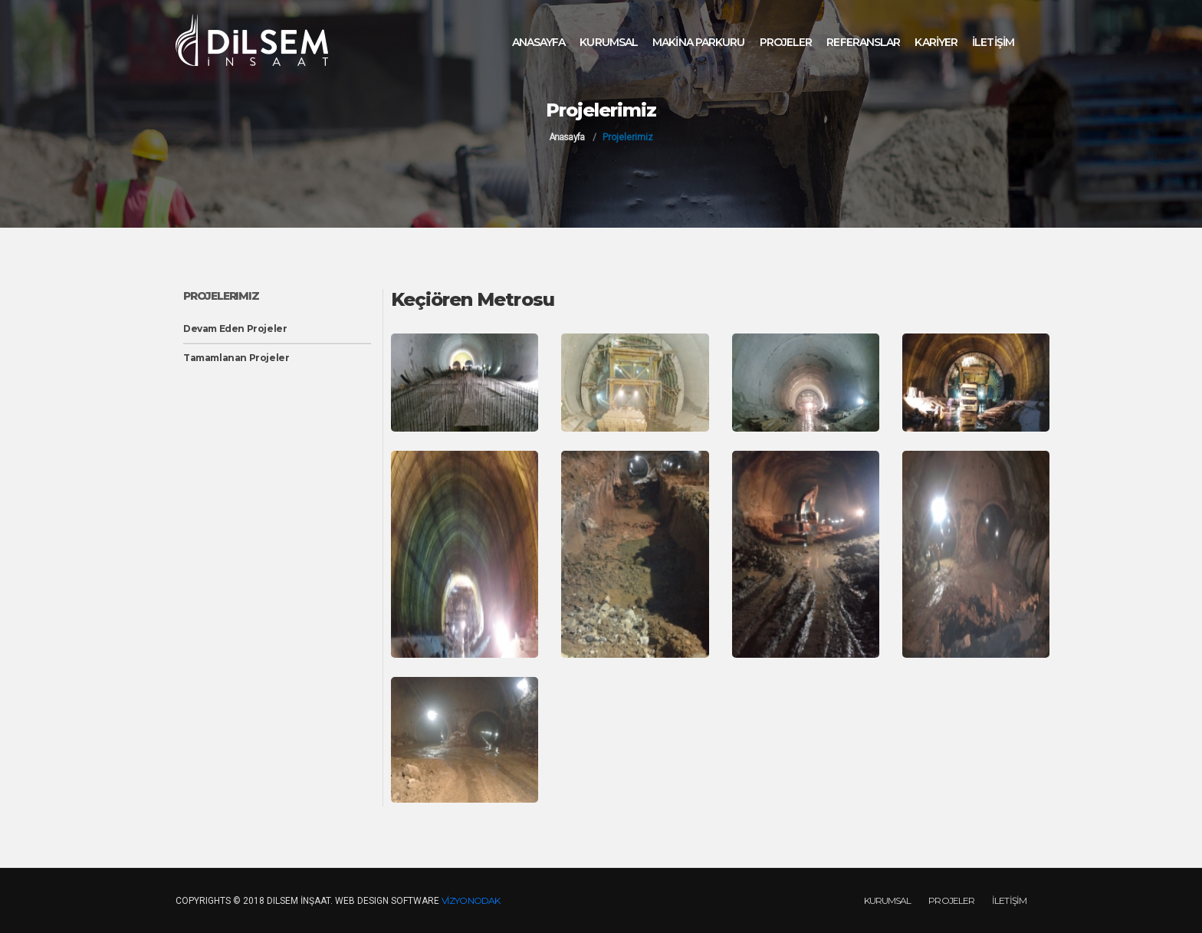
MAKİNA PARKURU (698, 42)
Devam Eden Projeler (235, 328)
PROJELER (786, 42)
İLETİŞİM (993, 42)
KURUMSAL (609, 42)
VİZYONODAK (471, 900)
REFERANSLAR (863, 42)
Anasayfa (566, 137)
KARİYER (936, 42)
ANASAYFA (539, 42)
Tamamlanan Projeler (236, 357)
